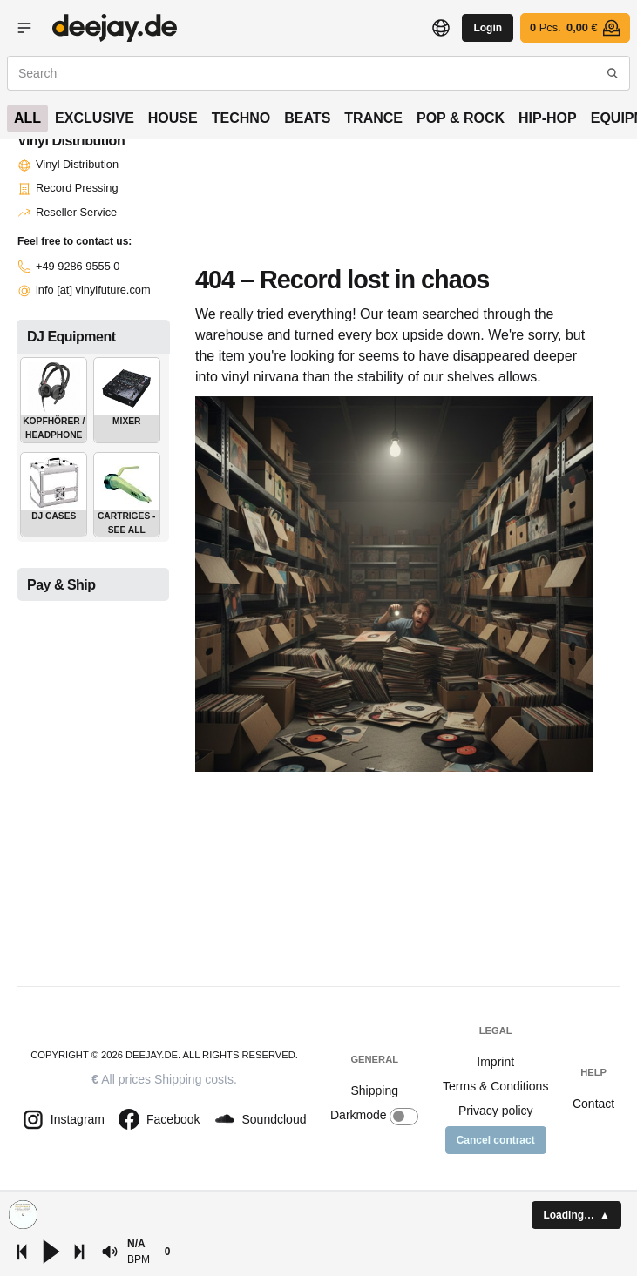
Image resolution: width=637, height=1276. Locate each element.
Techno (241, 118)
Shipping (374, 1090)
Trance (373, 118)
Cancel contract (496, 1140)
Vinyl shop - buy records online (114, 28)
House (173, 118)
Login (487, 28)
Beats (307, 118)
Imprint (495, 1062)
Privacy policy (495, 1110)
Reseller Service (67, 212)
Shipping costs (194, 1079)
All (27, 118)
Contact (593, 1104)
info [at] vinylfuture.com (84, 289)
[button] (110, 1252)
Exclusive (94, 118)
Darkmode (374, 1116)
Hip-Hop (547, 118)
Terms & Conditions (495, 1086)
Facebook (159, 1119)
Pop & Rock (461, 118)
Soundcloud (260, 1119)
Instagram (64, 1119)
